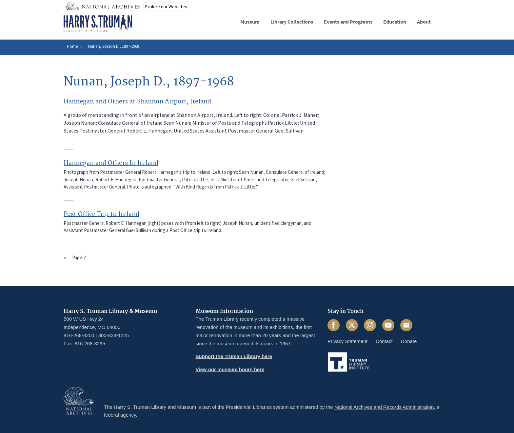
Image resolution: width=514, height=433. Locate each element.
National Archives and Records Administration (384, 407)
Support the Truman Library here (234, 356)
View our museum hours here (230, 369)
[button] (445, 21)
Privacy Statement (347, 341)
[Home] (98, 23)
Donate (409, 341)
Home (72, 46)
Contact (384, 341)
